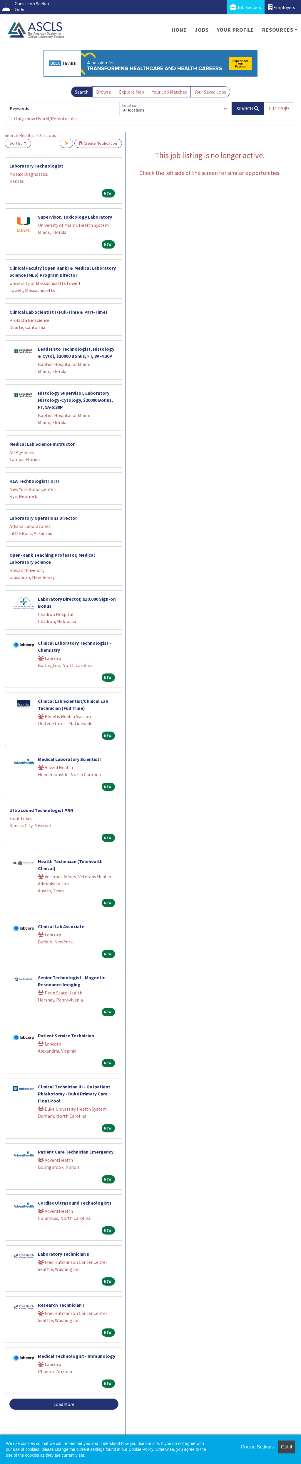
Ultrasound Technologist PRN (41, 810)
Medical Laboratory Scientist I (70, 759)
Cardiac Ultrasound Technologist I (74, 1203)
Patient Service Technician (66, 1036)
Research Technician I (61, 1305)
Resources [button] (277, 29)
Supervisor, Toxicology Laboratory (75, 217)
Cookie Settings (257, 1446)
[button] (279, 108)
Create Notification (98, 143)
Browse (103, 92)
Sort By (16, 143)
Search (81, 92)
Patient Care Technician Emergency (75, 1152)
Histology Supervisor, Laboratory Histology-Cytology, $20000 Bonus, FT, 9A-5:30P (75, 400)
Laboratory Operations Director (43, 518)
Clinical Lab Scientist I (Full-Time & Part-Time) (58, 312)
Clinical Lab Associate (61, 926)
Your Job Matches (169, 92)
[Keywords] (63, 108)
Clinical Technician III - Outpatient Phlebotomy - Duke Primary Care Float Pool (74, 1094)
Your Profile (235, 29)
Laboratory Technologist (36, 166)
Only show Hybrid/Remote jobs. (46, 118)
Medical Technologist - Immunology (76, 1356)
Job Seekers (245, 7)
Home (179, 29)
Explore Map (131, 92)
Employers (281, 7)
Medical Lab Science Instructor (42, 444)
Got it (286, 1446)
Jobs (201, 29)
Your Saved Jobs (210, 92)
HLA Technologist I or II (34, 481)
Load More (63, 1404)
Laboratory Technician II (64, 1254)
